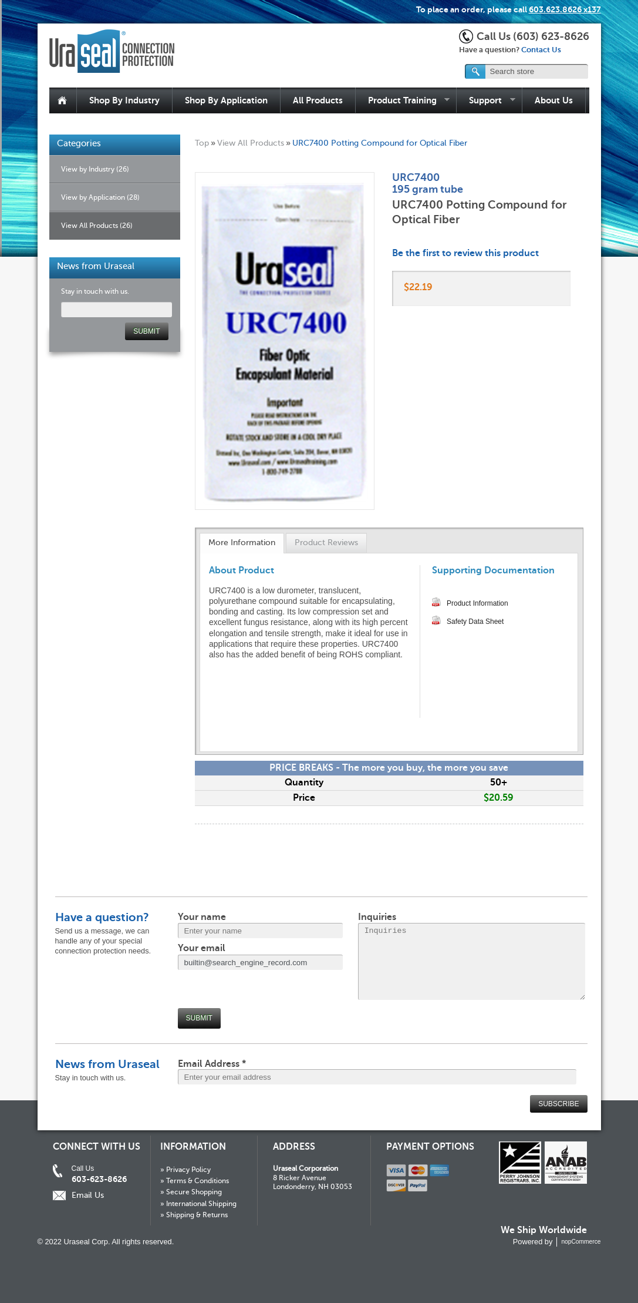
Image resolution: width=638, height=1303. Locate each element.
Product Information (477, 603)
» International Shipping (198, 1204)
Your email (201, 948)
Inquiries (377, 917)
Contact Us (541, 49)
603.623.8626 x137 (565, 9)
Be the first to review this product (465, 253)
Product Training (403, 100)
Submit (199, 1018)
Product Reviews (326, 542)
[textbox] (527, 71)
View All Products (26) (97, 225)
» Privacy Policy (185, 1170)
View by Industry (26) (95, 169)
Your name (202, 917)
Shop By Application (226, 100)
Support (486, 100)
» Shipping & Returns (194, 1215)
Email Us (88, 1195)
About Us (554, 100)
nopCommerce (580, 1241)
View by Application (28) (100, 197)
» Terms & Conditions (194, 1181)
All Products (318, 100)
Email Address (212, 1064)
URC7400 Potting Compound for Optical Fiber (379, 142)
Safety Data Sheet (475, 621)
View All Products (250, 142)
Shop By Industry (124, 100)
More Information (241, 542)
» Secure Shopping (191, 1192)
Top (202, 142)
